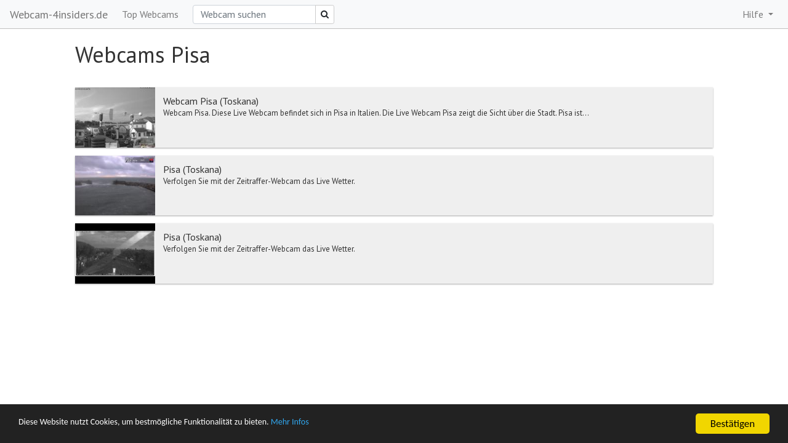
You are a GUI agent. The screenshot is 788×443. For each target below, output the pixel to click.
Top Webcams (150, 14)
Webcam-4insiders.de (59, 14)
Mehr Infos (348, 424)
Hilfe (754, 14)
